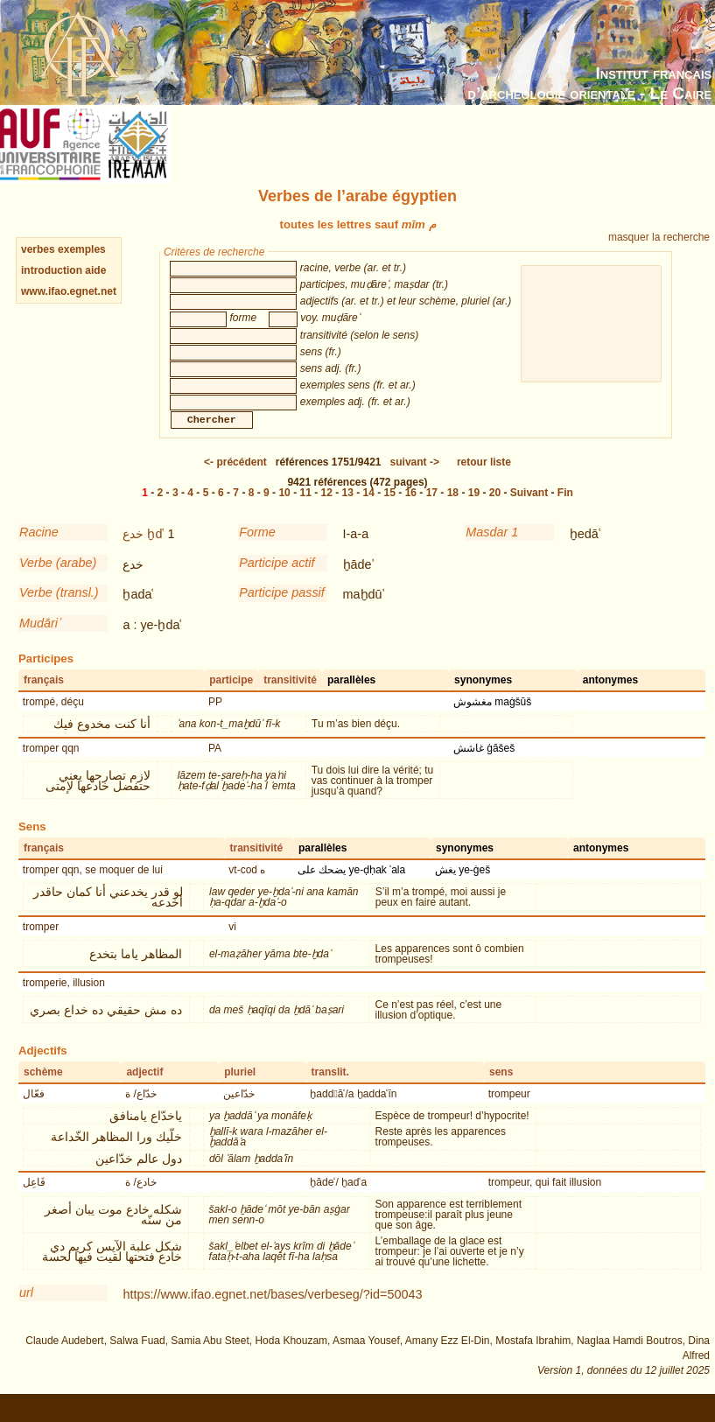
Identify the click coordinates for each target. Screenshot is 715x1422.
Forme (257, 550)
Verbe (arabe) (57, 580)
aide (95, 270)
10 (284, 510)
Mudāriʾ (39, 641)
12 (327, 510)
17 (432, 510)
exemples (82, 249)
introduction (53, 270)
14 (369, 510)
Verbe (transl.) (59, 610)
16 (411, 510)
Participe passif (282, 610)
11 (305, 510)
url (26, 1310)
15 (390, 510)
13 (348, 510)
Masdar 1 (492, 550)
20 (495, 510)
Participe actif (276, 580)
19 (474, 510)
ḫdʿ (155, 551)
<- (235, 479)
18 (453, 510)
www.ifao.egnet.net (68, 291)
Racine (39, 550)
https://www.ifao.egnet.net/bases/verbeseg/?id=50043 (272, 1312)
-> (414, 479)
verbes (38, 249)
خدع (133, 551)
